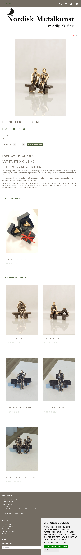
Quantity (6, 144)
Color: (5, 136)
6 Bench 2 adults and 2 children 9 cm (21, 477)
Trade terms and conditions (14, 513)
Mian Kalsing (7, 504)
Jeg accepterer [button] (50, 546)
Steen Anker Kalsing (10, 502)
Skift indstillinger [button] (51, 550)
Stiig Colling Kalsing (10, 499)
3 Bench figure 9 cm (51, 338)
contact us (15, 187)
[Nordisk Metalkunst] (40, 19)
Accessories (12, 199)
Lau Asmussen (7, 506)
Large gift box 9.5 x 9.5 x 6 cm (18, 259)
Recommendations (16, 277)
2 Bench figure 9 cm (14, 338)
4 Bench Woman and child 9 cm (19, 408)
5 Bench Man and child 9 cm (54, 408)
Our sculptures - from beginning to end (19, 508)
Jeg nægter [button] (62, 546)
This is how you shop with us (14, 511)
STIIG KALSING (24, 161)
